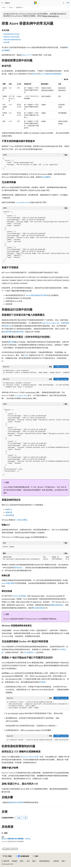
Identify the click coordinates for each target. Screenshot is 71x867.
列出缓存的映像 (39, 608)
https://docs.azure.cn (51, 16)
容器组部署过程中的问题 (11, 34)
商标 (63, 861)
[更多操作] (67, 7)
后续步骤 (6, 42)
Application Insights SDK (50, 323)
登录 (67, 3)
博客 (21, 861)
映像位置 (9, 512)
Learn (4, 7)
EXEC (26, 355)
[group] (35, 237)
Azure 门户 (26, 55)
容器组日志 (7, 326)
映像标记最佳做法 (56, 605)
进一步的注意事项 (20, 520)
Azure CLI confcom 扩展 (29, 757)
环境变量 (42, 682)
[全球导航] (2, 3)
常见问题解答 (46, 177)
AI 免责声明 (5, 861)
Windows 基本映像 (19, 596)
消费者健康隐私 (44, 861)
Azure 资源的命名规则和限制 (50, 74)
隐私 (33, 861)
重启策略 (11, 342)
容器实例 (19, 7)
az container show (23, 202)
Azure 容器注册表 (8, 583)
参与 (28, 861)
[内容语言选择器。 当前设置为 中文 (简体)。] (7, 856)
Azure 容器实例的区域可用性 (36, 295)
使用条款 (56, 861)
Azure (11, 7)
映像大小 (9, 509)
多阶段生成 (17, 567)
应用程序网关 (8, 332)
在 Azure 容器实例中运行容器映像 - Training (16, 839)
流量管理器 (19, 332)
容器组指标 (65, 323)
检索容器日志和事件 (15, 802)
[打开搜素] (63, 3)
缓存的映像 (10, 515)
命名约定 (34, 74)
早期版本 (14, 861)
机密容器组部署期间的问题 (12, 40)
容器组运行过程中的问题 (11, 37)
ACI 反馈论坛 (29, 652)
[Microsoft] (35, 2)
